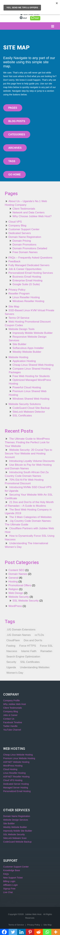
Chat (35, 17)
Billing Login (46, 7)
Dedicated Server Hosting (16, 784)
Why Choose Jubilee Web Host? (32, 216)
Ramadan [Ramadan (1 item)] (46, 651)
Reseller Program (19, 293)
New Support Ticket (13, 877)
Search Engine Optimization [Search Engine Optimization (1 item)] (23, 656)
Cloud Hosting (10, 769)
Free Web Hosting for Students (31, 376)
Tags (11, 161)
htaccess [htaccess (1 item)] (11, 651)
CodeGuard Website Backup (17, 841)
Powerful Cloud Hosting (26, 387)
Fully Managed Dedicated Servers (28, 265)
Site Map (13, 306)
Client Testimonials (23, 208)
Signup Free (9, 888)
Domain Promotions (24, 244)
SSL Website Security (25, 600)
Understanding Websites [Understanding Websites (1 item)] (35, 667)
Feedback (14, 261)
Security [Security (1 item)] (11, 661)
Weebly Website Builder (26, 351)
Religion (13, 589)
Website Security (18, 596)
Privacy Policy (16, 289)
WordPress (15, 606)
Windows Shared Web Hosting (30, 398)
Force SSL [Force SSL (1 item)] (46, 645)
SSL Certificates (22, 415)
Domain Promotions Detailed (29, 248)
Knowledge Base (11, 870)
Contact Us (8, 718)
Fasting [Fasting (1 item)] (10, 645)
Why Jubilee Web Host (14, 704)
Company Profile (11, 700)
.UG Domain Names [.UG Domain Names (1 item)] (18, 634)
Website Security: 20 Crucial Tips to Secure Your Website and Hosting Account (28, 453)
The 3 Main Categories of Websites (30, 517)
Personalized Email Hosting (17, 791)
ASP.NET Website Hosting (16, 762)
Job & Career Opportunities (24, 269)
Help (24, 18)
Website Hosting (18, 357)
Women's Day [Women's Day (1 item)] (14, 672)
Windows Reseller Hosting (28, 301)
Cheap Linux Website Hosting (18, 754)
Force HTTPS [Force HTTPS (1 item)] (27, 645)
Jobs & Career (10, 715)
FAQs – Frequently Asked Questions (30, 257)
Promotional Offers (19, 585)
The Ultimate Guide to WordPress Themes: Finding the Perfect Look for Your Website (27, 442)
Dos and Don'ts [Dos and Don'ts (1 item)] (33, 640)
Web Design (15, 593)
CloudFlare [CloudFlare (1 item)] (13, 640)
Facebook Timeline (12, 722)
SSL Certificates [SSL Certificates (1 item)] (30, 661)
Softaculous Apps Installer (28, 348)
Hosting (13, 581)
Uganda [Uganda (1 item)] (11, 667)
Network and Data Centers (28, 212)
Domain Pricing (21, 240)
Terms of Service (16, 925)
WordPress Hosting (12, 765)
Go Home (14, 174)
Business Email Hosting (26, 276)
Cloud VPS (15, 221)
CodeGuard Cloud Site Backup (31, 407)
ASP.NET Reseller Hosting (16, 776)
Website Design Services (15, 820)
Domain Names (17, 573)
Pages (12, 107)
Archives (15, 147)
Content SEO (16, 570)
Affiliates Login (10, 885)
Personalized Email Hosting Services (30, 272)
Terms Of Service (18, 317)
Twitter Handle (10, 726)
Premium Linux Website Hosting (19, 758)
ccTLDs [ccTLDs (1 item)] (39, 634)
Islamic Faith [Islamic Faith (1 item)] (28, 651)
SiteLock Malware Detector (28, 411)
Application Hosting (24, 361)
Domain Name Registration (24, 236)
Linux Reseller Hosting (26, 297)
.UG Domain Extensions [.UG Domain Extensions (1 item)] (20, 629)
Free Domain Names (25, 252)
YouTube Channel (12, 729)
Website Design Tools (21, 329)
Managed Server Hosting (15, 787)
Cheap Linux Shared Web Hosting (33, 364)
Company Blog (17, 225)
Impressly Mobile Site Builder (17, 831)
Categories (16, 134)
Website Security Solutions (24, 404)
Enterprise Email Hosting (27, 280)
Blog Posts (16, 121)
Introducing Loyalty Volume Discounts (32, 460)
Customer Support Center (24, 229)
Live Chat (8, 892)
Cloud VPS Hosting (12, 780)
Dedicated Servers (19, 233)
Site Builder (19, 344)
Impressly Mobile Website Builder (32, 332)
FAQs (6, 874)
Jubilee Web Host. (33, 914)
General (13, 577)
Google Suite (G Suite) (26, 284)
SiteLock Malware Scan (15, 838)
